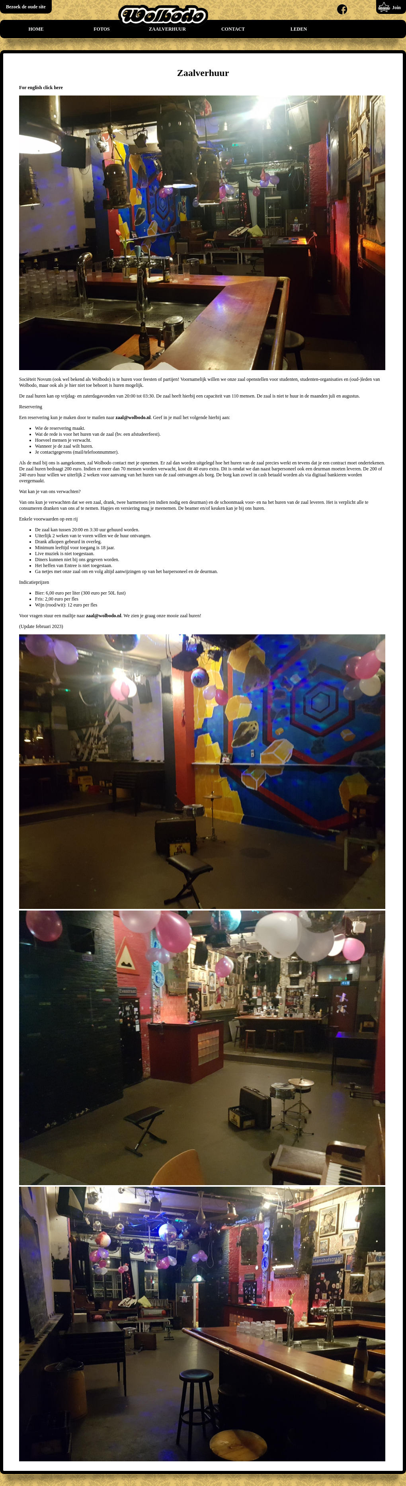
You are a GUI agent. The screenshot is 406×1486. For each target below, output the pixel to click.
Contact (233, 29)
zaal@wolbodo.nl (132, 417)
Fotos (101, 29)
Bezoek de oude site (26, 7)
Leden (299, 29)
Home (36, 29)
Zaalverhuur (167, 29)
